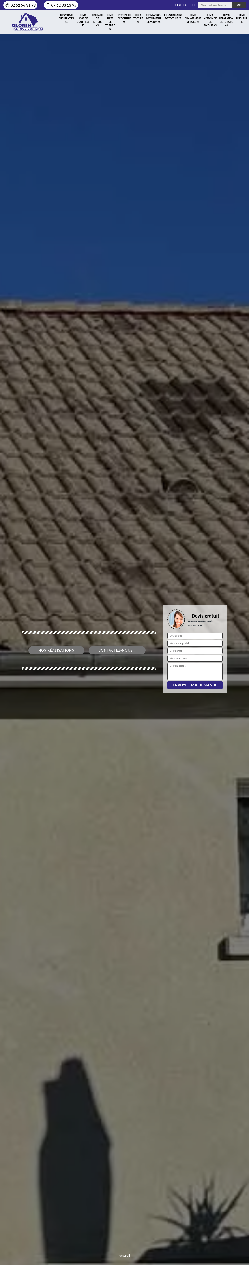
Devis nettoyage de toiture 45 (210, 20)
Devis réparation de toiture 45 (226, 20)
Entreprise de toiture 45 (124, 18)
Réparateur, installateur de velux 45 (153, 18)
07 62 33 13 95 (61, 5)
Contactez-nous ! (117, 650)
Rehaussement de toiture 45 (173, 16)
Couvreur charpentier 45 (66, 18)
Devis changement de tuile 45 (193, 18)
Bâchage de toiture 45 (97, 20)
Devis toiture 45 (138, 18)
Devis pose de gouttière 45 (83, 20)
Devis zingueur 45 (242, 18)
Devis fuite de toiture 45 (110, 21)
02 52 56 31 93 (20, 5)
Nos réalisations (56, 650)
